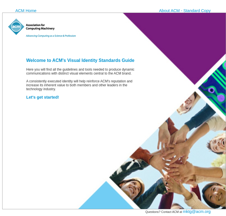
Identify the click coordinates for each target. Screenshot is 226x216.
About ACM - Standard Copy (185, 10)
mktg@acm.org (197, 211)
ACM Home (26, 10)
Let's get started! (42, 97)
